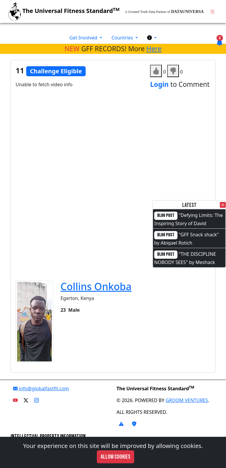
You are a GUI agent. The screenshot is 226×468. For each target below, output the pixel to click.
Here (153, 48)
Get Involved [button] (84, 37)
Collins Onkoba (95, 286)
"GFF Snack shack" (199, 234)
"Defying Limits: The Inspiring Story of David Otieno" (188, 223)
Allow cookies (115, 456)
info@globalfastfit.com (41, 388)
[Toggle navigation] (212, 11)
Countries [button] (123, 37)
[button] (151, 38)
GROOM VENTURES (187, 400)
